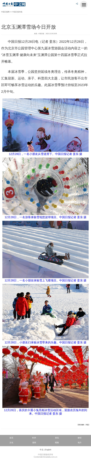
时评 (34, 438)
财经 (80, 438)
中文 (41, 450)
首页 (11, 438)
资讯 (57, 438)
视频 (57, 443)
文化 (11, 443)
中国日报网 (5, 12)
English (48, 450)
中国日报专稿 (17, 12)
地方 (80, 443)
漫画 (34, 443)
